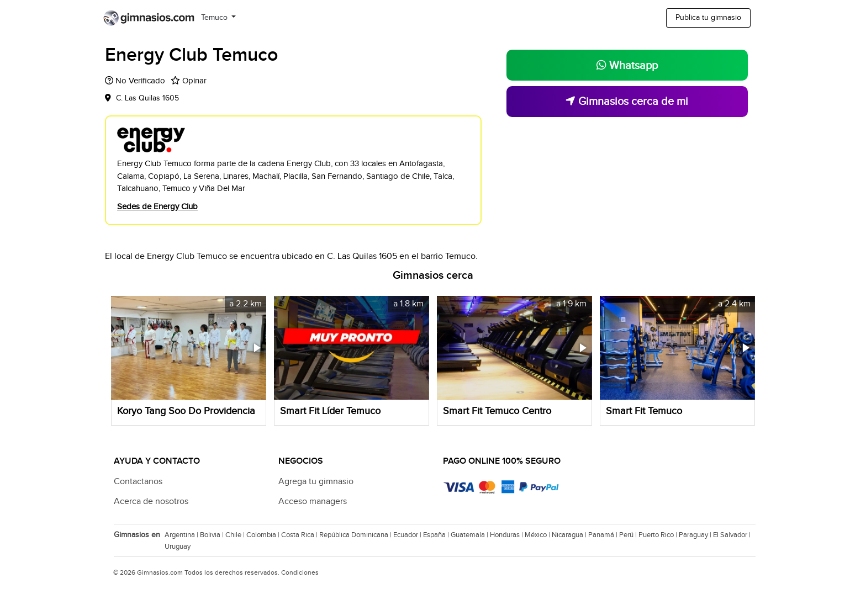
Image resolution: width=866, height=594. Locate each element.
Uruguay (178, 546)
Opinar (194, 81)
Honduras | (507, 535)
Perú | (628, 535)
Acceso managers (312, 501)
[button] (256, 348)
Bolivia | (212, 535)
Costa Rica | (300, 535)
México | (538, 535)
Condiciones (300, 572)
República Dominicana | (356, 535)
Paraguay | (696, 535)
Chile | (235, 535)
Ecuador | (408, 535)
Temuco (215, 17)
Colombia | (263, 535)
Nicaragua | (570, 535)
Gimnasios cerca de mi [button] (627, 101)
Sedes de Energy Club (157, 206)
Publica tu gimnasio (708, 17)
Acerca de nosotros (151, 501)
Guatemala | (470, 535)
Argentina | (182, 535)
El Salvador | (732, 535)
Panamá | (603, 535)
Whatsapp (627, 65)
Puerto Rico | (658, 535)
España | (437, 535)
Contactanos (138, 481)
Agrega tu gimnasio (315, 481)
